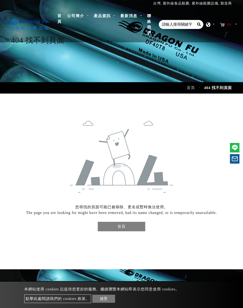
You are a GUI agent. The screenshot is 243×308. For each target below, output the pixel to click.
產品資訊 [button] (103, 16)
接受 (103, 299)
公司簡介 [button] (76, 16)
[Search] (198, 24)
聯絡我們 (149, 24)
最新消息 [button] (129, 16)
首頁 (60, 19)
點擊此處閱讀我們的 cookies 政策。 (58, 299)
